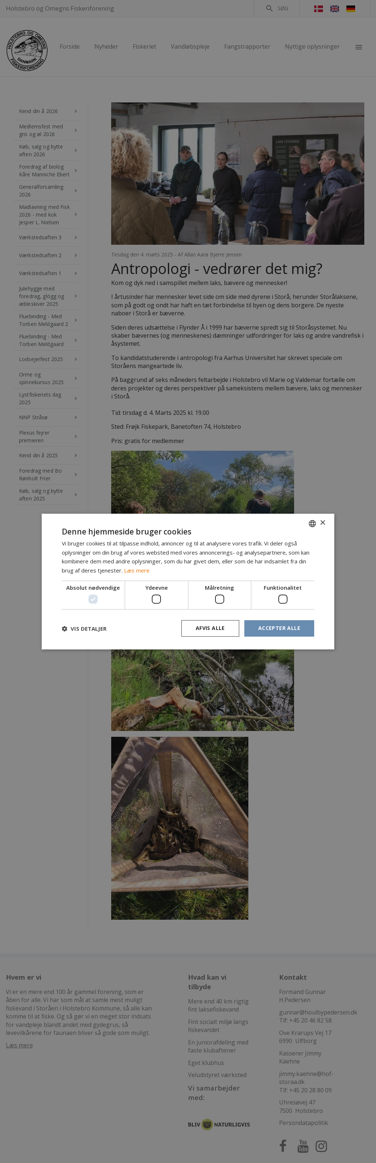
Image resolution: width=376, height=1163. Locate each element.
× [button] (322, 523)
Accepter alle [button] (279, 628)
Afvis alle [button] (210, 628)
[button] (84, 628)
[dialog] (188, 581)
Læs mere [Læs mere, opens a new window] (137, 570)
